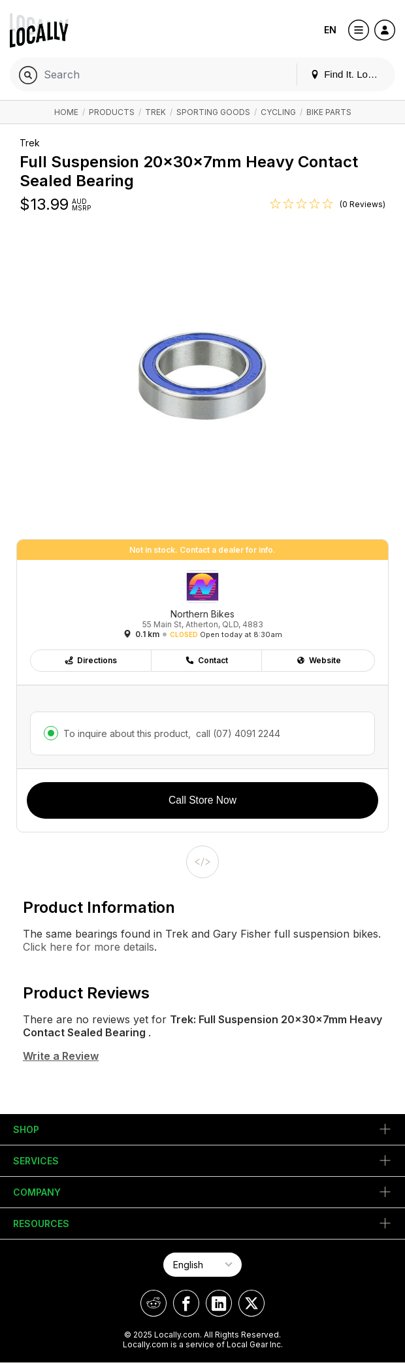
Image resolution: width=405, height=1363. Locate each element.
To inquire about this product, (171, 733)
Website (318, 660)
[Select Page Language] (202, 1265)
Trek (155, 112)
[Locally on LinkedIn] (219, 1303)
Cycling (278, 112)
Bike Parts (328, 112)
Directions (90, 660)
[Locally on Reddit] (153, 1303)
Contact (206, 660)
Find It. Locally (348, 74)
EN (330, 29)
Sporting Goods (213, 112)
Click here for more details (88, 946)
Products (112, 112)
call (236, 733)
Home (66, 112)
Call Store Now (202, 800)
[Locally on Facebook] (186, 1303)
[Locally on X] (251, 1303)
